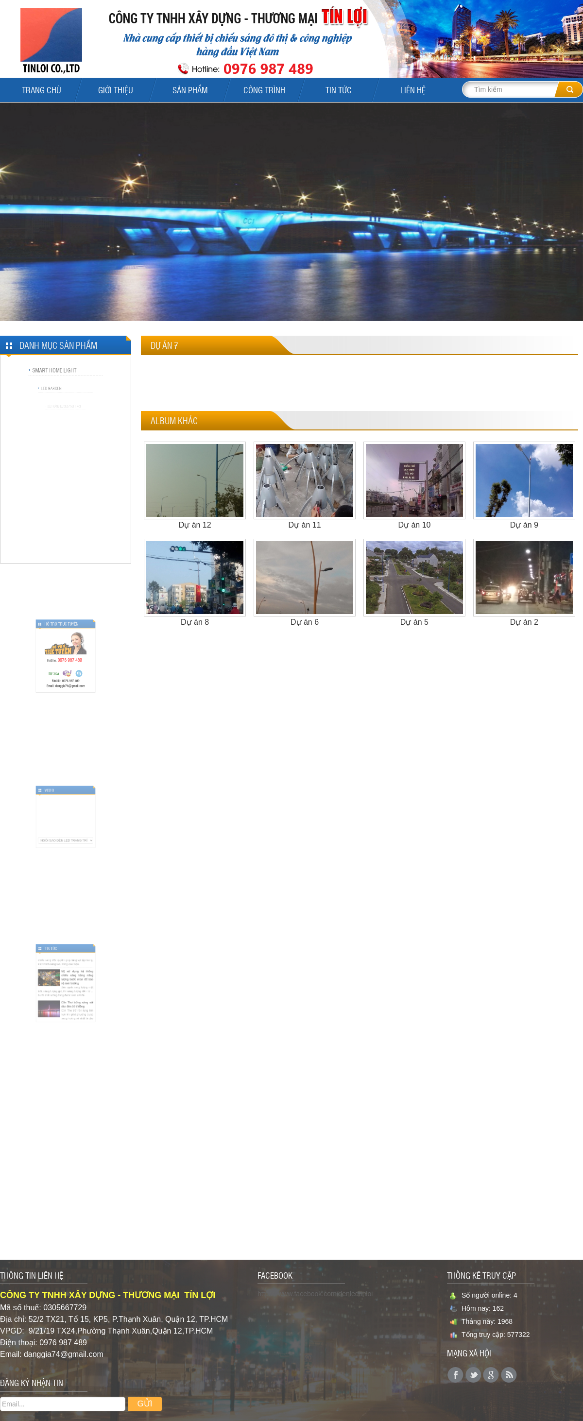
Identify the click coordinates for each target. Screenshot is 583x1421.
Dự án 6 (305, 622)
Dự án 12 (195, 525)
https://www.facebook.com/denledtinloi (315, 1294)
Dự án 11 (305, 525)
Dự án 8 (195, 622)
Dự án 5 (414, 622)
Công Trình (264, 90)
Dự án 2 (524, 622)
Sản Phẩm (190, 90)
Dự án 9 (524, 525)
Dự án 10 (414, 525)
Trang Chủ (41, 90)
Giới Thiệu (115, 90)
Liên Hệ (413, 90)
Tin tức (339, 90)
